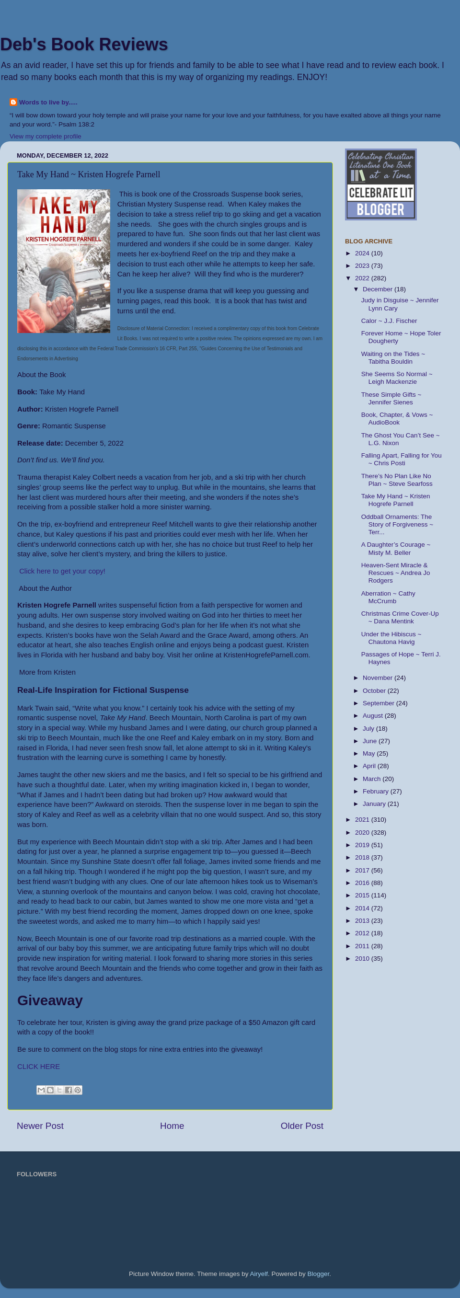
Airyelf (259, 1273)
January (375, 803)
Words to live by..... (48, 102)
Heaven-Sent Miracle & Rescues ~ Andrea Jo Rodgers (395, 573)
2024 (363, 253)
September (379, 703)
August (374, 715)
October (375, 690)
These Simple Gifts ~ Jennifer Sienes (391, 398)
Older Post (302, 1126)
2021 (363, 819)
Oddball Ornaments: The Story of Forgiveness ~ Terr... (397, 524)
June (371, 741)
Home (172, 1126)
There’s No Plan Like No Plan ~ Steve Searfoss (397, 479)
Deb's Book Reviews (84, 44)
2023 (363, 265)
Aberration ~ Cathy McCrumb (388, 597)
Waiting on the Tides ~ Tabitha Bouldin (393, 357)
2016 (363, 882)
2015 (363, 895)
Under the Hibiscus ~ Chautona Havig (391, 638)
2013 (363, 920)
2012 (363, 933)
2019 (363, 845)
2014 (363, 908)
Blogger (319, 1273)
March (372, 778)
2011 (363, 946)
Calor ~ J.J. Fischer (389, 320)
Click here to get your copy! (62, 571)
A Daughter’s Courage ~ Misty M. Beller (396, 548)
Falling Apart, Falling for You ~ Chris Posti (401, 459)
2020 (363, 832)
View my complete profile (45, 136)
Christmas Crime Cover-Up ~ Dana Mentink (400, 617)
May (370, 753)
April (370, 766)
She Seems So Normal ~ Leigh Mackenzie (397, 377)
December (378, 289)
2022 (363, 278)
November (378, 677)
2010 (363, 958)
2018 (363, 857)
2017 (363, 870)
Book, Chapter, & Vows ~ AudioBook (397, 418)
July (369, 728)
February (377, 791)
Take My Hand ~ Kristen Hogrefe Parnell (395, 500)
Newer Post (40, 1126)
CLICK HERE (39, 1066)
